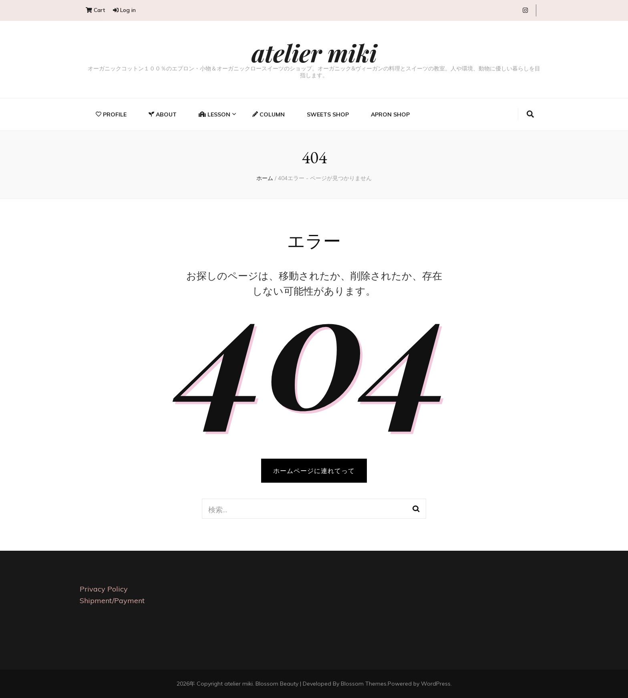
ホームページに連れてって (314, 471)
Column (268, 114)
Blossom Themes (363, 683)
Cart (95, 10)
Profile (111, 114)
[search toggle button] (530, 114)
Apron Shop (390, 114)
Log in (124, 10)
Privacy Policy (104, 589)
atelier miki (314, 52)
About (163, 114)
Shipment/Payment (112, 600)
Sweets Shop (328, 114)
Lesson (214, 114)
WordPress (436, 683)
